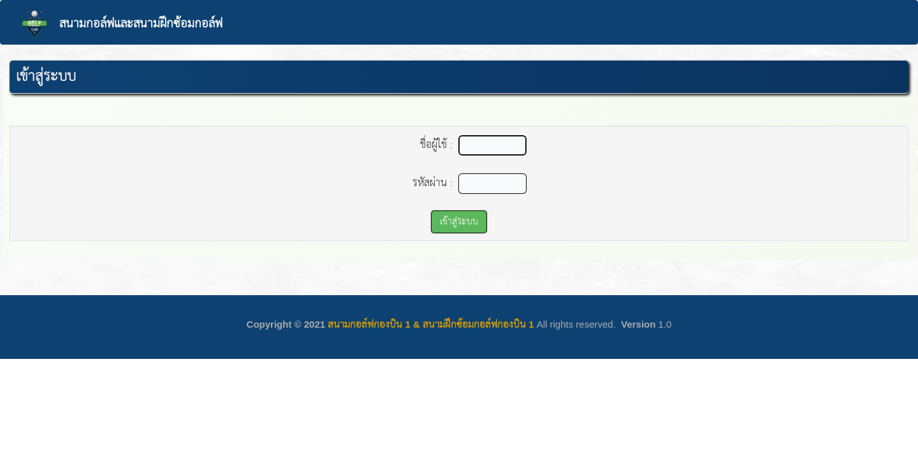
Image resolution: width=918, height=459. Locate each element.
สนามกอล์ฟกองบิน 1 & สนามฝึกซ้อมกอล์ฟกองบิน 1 (431, 324)
